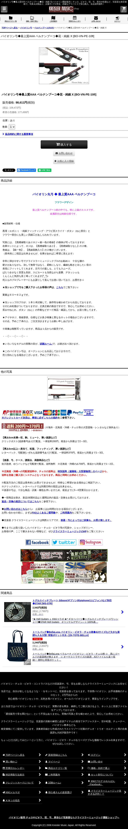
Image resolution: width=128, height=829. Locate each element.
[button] (4, 9)
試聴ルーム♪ (46, 343)
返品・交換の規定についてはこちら (20, 501)
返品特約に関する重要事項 (17, 134)
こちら (59, 287)
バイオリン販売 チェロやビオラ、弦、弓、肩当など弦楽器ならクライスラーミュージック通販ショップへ (64, 817)
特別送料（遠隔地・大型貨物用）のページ (80, 471)
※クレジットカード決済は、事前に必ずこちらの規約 (30, 417)
